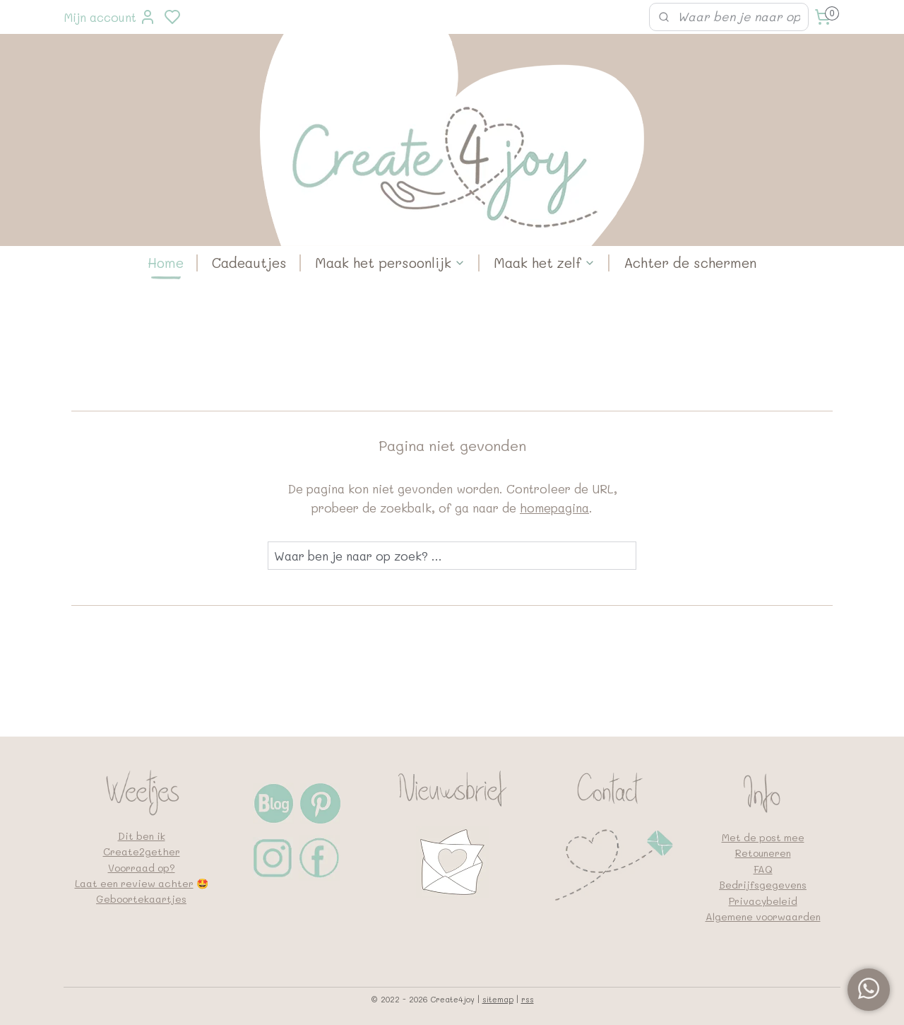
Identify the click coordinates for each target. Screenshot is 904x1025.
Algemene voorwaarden (763, 916)
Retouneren (763, 853)
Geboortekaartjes (141, 899)
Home (166, 262)
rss (527, 999)
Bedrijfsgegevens (763, 884)
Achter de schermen (690, 262)
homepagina (554, 507)
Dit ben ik (141, 836)
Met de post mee (763, 837)
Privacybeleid (763, 901)
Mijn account (110, 16)
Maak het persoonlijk (390, 262)
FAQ (763, 869)
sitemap (497, 999)
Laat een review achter (134, 883)
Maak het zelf (544, 262)
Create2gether (141, 851)
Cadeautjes (249, 262)
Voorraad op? (141, 867)
